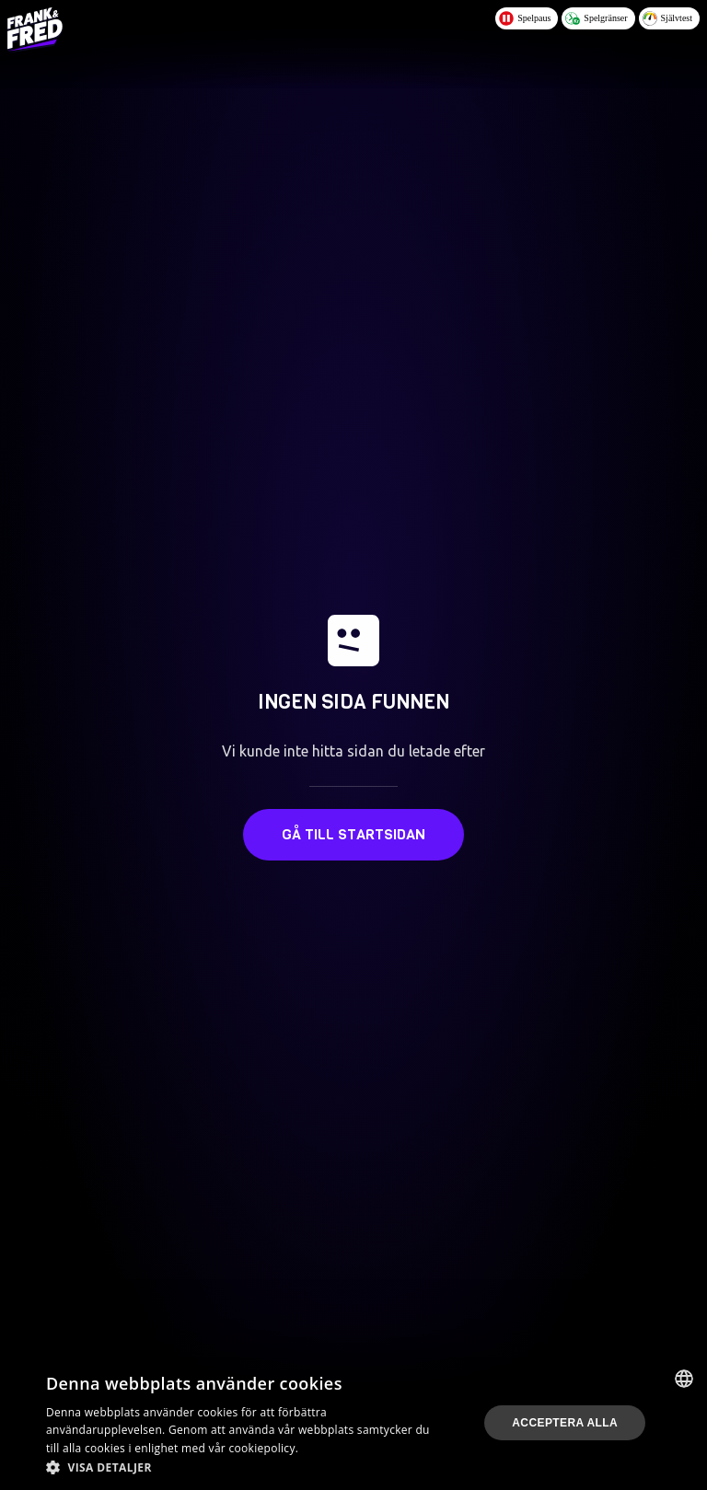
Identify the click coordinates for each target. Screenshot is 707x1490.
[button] (243, 1467)
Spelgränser (596, 18)
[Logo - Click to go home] (35, 29)
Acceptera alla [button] (565, 1422)
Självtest (667, 18)
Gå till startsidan (353, 834)
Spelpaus (525, 18)
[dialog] (353, 1423)
